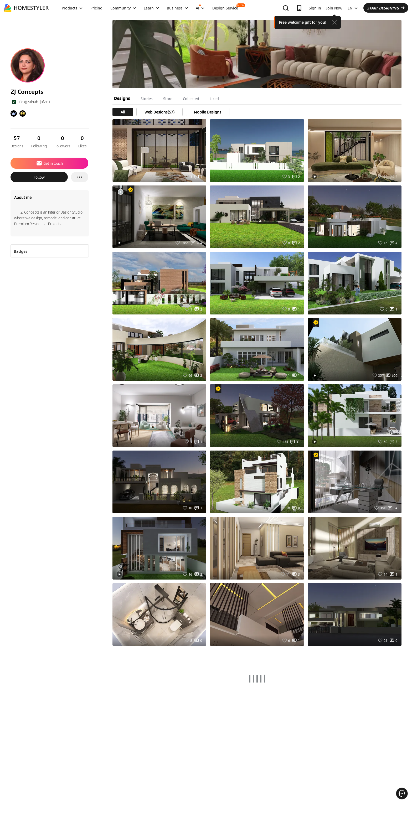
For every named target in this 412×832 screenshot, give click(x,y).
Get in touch (49, 163)
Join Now (334, 8)
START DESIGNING (386, 8)
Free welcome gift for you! (302, 22)
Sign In (315, 8)
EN (353, 8)
